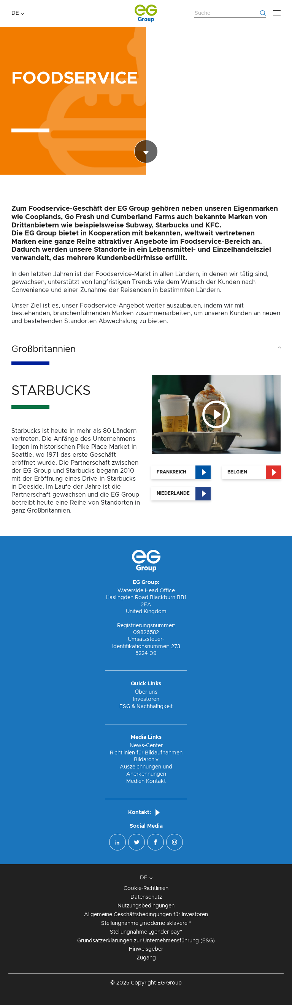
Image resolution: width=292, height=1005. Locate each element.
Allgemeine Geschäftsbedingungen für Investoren (146, 914)
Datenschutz (146, 897)
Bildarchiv (146, 759)
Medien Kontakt (146, 781)
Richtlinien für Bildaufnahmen (146, 753)
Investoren (146, 699)
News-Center (146, 745)
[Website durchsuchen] (230, 13)
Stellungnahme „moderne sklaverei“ (146, 923)
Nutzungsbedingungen (146, 906)
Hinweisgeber (146, 949)
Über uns (146, 692)
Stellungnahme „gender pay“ (146, 932)
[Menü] (277, 13)
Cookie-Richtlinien (146, 888)
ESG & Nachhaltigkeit (146, 706)
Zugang (146, 958)
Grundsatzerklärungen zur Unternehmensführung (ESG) (146, 940)
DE (15, 13)
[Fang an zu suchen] (263, 13)
